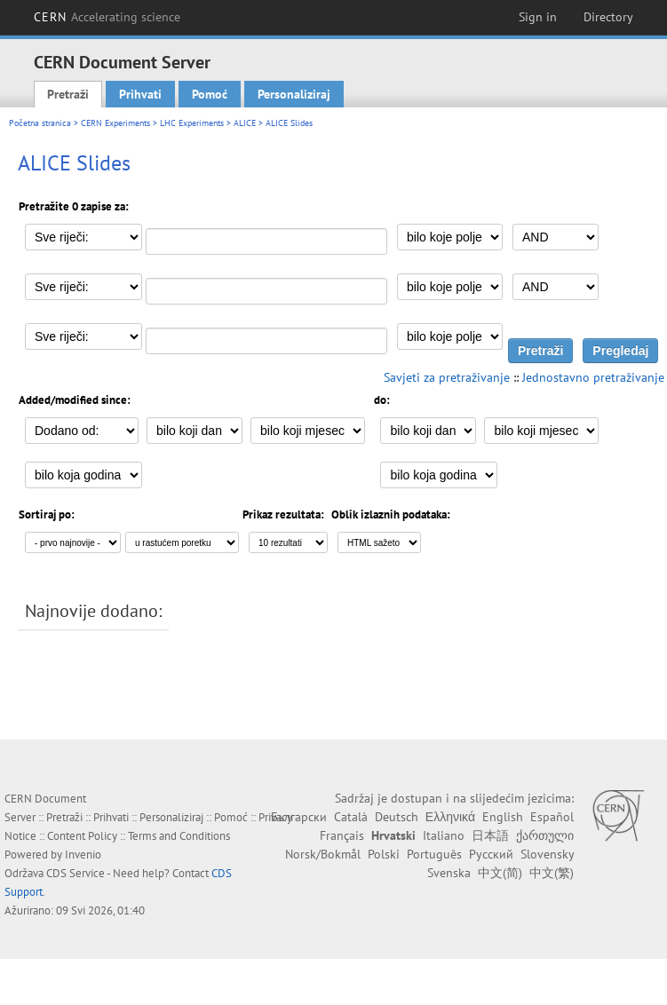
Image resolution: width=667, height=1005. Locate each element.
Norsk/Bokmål (323, 854)
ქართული (545, 835)
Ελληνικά (450, 817)
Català (351, 817)
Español (552, 817)
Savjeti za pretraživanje (447, 377)
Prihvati (140, 94)
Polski (384, 854)
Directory (608, 17)
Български (299, 817)
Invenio (83, 854)
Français (342, 835)
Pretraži (68, 94)
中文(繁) (551, 873)
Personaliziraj (294, 94)
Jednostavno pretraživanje (593, 377)
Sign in (538, 17)
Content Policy (82, 835)
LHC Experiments (192, 123)
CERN (107, 17)
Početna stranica (40, 123)
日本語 (490, 835)
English (502, 817)
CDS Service (75, 873)
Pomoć (209, 94)
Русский (491, 854)
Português (434, 854)
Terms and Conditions (179, 835)
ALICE (245, 123)
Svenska (449, 873)
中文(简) (500, 873)
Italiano (444, 835)
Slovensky (547, 854)
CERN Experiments (115, 123)
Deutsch (396, 817)
